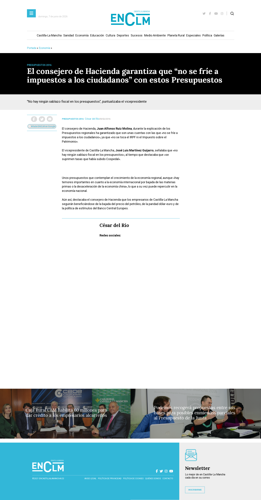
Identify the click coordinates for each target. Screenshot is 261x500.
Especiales (193, 35)
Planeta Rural (176, 35)
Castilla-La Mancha (49, 35)
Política (207, 35)
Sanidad (68, 35)
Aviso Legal (90, 478)
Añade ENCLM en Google (41, 126)
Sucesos (136, 35)
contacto (167, 478)
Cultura (110, 35)
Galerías (219, 35)
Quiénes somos (153, 478)
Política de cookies (133, 478)
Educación (97, 35)
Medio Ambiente (155, 35)
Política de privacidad (110, 478)
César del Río (92, 118)
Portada (31, 48)
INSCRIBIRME (195, 490)
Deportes (123, 35)
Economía (82, 35)
